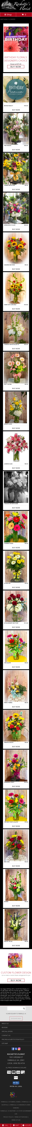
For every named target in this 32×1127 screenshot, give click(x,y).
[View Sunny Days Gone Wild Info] (16, 288)
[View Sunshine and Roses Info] (16, 248)
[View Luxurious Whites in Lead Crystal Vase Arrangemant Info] (16, 328)
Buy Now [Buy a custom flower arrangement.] (16, 980)
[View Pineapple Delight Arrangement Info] (16, 726)
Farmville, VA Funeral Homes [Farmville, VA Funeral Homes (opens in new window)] (11, 1102)
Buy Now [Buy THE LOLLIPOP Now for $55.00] (16, 667)
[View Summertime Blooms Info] (16, 168)
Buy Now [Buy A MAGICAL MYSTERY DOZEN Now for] (16, 508)
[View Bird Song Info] (16, 845)
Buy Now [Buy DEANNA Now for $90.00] (16, 906)
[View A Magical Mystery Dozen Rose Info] (16, 487)
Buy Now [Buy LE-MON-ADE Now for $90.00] (16, 587)
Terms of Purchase (21, 1117)
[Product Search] (16, 1008)
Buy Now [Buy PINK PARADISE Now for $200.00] (16, 150)
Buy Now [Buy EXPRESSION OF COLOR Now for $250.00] (16, 229)
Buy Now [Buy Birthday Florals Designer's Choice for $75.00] (15, 66)
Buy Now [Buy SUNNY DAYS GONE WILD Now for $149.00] (16, 309)
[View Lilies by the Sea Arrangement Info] (16, 925)
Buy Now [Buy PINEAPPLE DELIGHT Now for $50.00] (16, 746)
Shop (8, 14)
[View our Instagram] (19, 1050)
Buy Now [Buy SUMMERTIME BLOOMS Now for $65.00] (16, 189)
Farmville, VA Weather (8, 1111)
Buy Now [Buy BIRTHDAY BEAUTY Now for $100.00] (16, 110)
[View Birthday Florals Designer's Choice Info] (16, 39)
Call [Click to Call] (5, 1125)
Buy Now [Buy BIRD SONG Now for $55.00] (16, 866)
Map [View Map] (16, 1125)
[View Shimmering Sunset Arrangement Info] (16, 766)
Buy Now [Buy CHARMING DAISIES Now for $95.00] (16, 547)
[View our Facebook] (13, 1050)
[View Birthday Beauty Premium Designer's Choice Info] (16, 89)
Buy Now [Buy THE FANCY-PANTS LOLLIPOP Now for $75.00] (16, 826)
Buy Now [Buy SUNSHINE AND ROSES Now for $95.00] (16, 269)
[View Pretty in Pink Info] (16, 368)
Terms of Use (16, 1120)
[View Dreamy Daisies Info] (16, 407)
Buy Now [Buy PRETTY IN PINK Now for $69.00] (16, 388)
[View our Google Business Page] (16, 1050)
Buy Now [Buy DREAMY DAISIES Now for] (16, 428)
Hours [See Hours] (27, 1125)
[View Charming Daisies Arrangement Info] (16, 527)
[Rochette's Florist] (16, 10)
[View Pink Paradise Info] (16, 129)
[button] (16, 1083)
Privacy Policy (8, 1117)
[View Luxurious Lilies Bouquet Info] (16, 447)
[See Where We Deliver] (16, 1018)
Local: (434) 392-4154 (16, 1063)
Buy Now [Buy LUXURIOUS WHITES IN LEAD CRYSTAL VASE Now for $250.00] (16, 348)
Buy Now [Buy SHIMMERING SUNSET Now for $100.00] (16, 786)
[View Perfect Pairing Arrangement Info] (16, 686)
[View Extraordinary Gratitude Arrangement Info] (16, 606)
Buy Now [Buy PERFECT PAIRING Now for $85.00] (16, 707)
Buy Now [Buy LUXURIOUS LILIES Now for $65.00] (16, 468)
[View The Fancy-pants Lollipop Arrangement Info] (16, 805)
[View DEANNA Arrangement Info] (16, 885)
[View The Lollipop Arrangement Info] (16, 646)
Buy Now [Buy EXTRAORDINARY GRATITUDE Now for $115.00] (16, 627)
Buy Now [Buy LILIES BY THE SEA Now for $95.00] (16, 945)
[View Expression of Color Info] (16, 208)
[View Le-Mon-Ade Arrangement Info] (16, 567)
